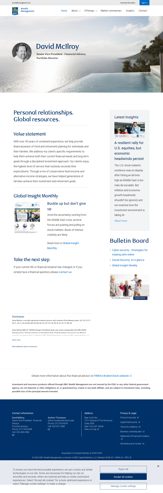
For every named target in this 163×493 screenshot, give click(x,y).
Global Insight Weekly (124, 265)
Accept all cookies (123, 476)
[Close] (158, 466)
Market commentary (111, 10)
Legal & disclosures (129, 422)
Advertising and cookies (131, 443)
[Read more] (16, 340)
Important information (127, 3)
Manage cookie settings (123, 486)
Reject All (123, 469)
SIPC (126, 457)
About (76, 10)
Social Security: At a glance (128, 260)
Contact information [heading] (22, 413)
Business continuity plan (131, 431)
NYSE (107, 457)
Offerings (90, 10)
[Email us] (13, 435)
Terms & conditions (129, 426)
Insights (130, 10)
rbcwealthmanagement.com (21, 3)
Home (64, 10)
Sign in (145, 3)
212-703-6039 (61, 423)
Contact (143, 10)
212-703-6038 (25, 429)
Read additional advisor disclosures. (25, 346)
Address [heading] (88, 413)
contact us (65, 272)
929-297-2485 (58, 426)
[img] (81, 54)
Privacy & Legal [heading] (128, 413)
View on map (90, 429)
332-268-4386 (22, 432)
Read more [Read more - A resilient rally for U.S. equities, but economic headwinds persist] (120, 220)
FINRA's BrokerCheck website (111, 375)
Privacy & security (128, 417)
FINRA (117, 457)
